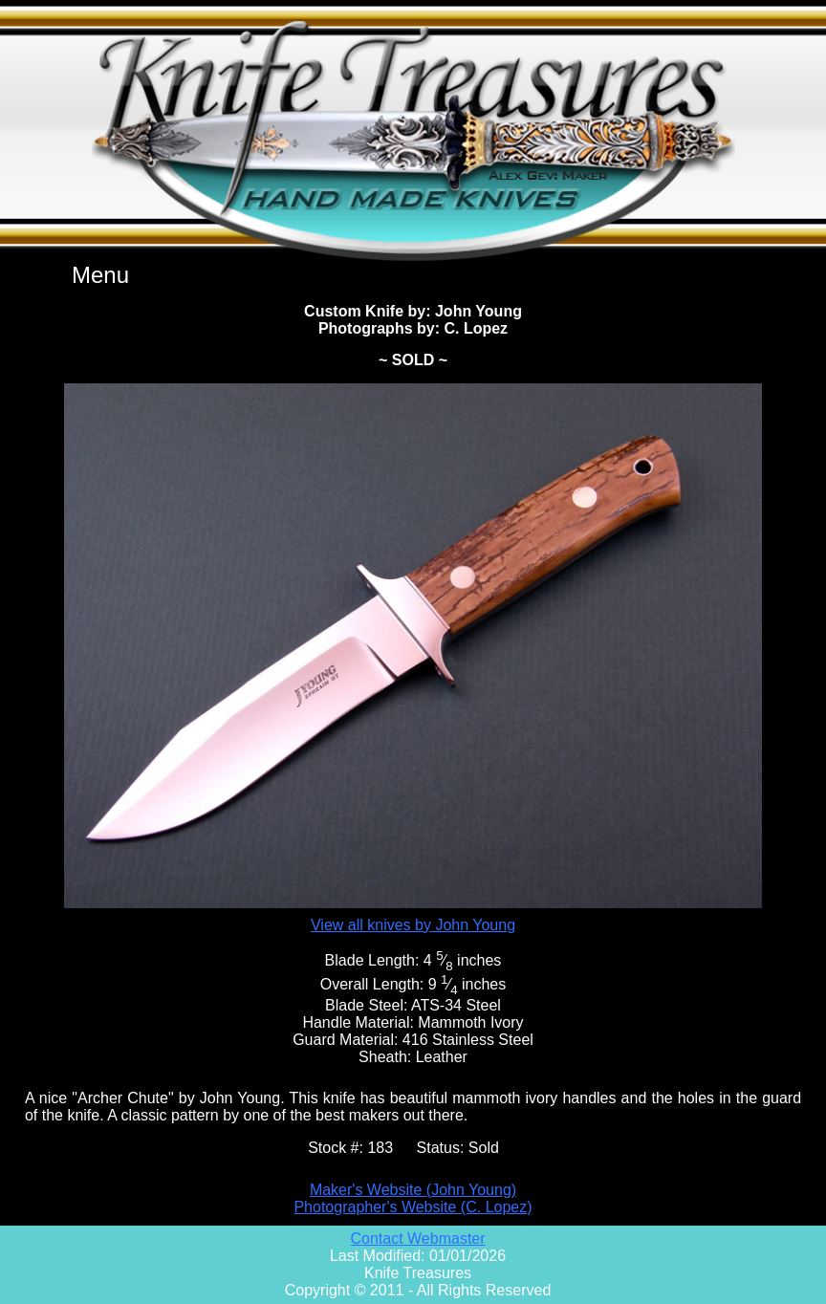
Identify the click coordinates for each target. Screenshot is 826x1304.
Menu (100, 275)
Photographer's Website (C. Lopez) (412, 1207)
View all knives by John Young (413, 925)
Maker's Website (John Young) (413, 1190)
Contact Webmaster (417, 1238)
